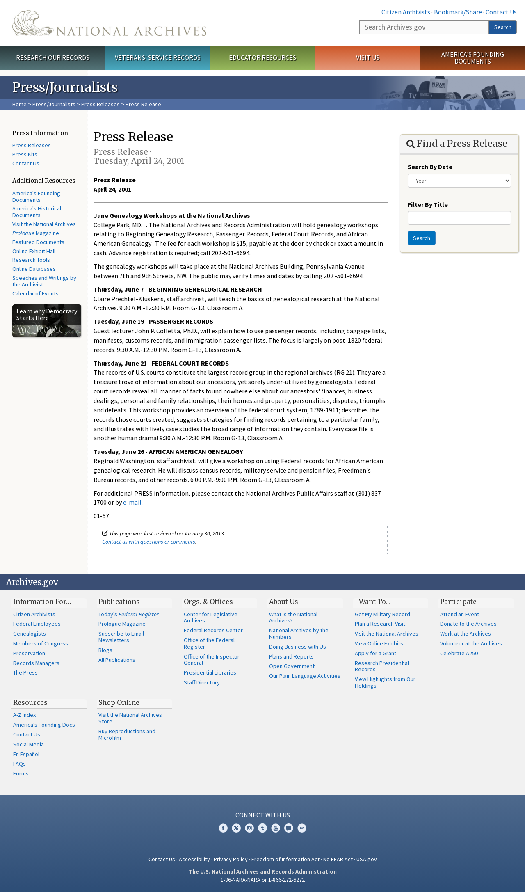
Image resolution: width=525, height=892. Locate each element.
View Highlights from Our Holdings (385, 682)
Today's (128, 614)
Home (19, 104)
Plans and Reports (291, 656)
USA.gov (366, 859)
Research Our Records (52, 57)
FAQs (19, 763)
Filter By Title (428, 204)
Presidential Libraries (210, 672)
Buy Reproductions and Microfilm (126, 734)
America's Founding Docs (44, 724)
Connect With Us (262, 815)
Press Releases (100, 104)
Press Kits (24, 154)
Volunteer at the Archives (471, 643)
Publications (119, 601)
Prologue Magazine (122, 623)
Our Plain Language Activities (304, 675)
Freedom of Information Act (285, 859)
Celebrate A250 (459, 653)
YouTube (276, 828)
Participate (458, 601)
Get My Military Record (382, 614)
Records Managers (36, 663)
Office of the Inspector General (212, 660)
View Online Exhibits (379, 643)
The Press (25, 672)
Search (502, 27)
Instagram (249, 828)
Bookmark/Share (458, 12)
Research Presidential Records (382, 666)
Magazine (35, 233)
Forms (21, 773)
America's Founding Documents (472, 57)
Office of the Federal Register (209, 643)
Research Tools (31, 259)
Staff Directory (202, 682)
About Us (283, 601)
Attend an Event (459, 614)
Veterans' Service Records (158, 57)
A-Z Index (24, 714)
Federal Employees (37, 623)
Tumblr (262, 828)
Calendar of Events (35, 293)
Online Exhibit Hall (33, 251)
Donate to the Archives (468, 623)
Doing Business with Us (297, 646)
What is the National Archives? (293, 617)
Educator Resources (262, 57)
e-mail (132, 502)
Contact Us (501, 12)
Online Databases (34, 268)
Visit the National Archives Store (130, 718)
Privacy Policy (231, 859)
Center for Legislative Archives (210, 617)
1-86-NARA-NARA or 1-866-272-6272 (263, 879)
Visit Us (367, 57)
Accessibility (194, 859)
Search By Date (430, 166)
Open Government (292, 666)
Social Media (28, 744)
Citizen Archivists (405, 12)
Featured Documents (38, 242)
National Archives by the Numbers (299, 633)
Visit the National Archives (44, 224)
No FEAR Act (338, 859)
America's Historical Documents (36, 212)
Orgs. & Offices (208, 601)
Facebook (223, 828)
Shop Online (118, 702)
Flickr (302, 828)
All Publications (116, 659)
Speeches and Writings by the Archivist (44, 281)
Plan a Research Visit (380, 623)
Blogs (105, 650)
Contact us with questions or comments (148, 541)
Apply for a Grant (375, 653)
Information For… (42, 601)
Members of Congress (40, 643)
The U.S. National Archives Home (109, 23)
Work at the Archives (465, 633)
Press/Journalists (53, 104)
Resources (30, 702)
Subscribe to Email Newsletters (121, 637)
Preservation (29, 653)
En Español (26, 754)
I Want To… (372, 601)
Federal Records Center (213, 630)
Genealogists (29, 633)
